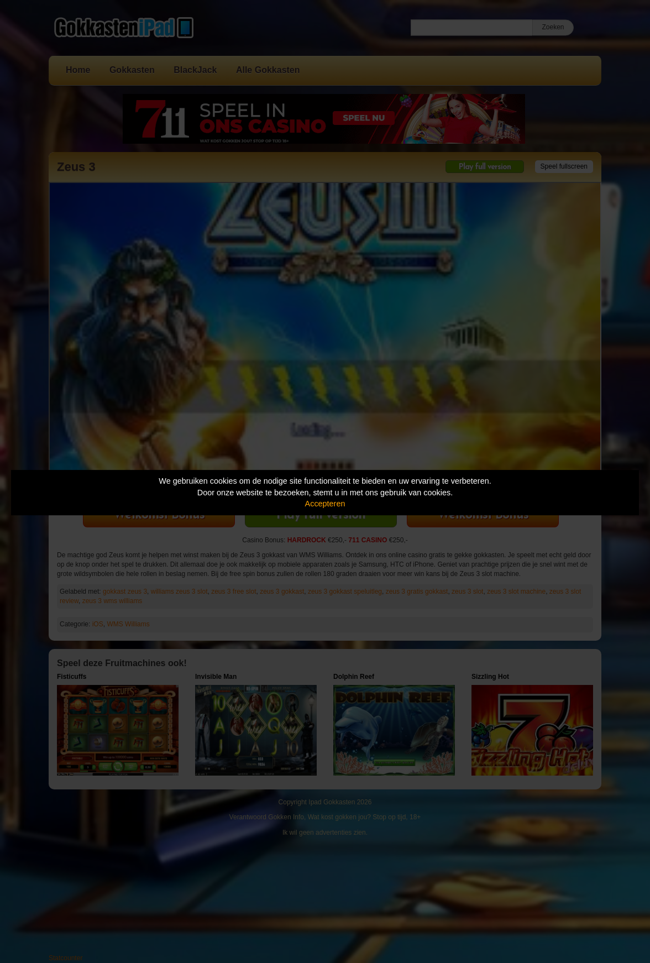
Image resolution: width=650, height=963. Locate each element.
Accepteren (325, 503)
